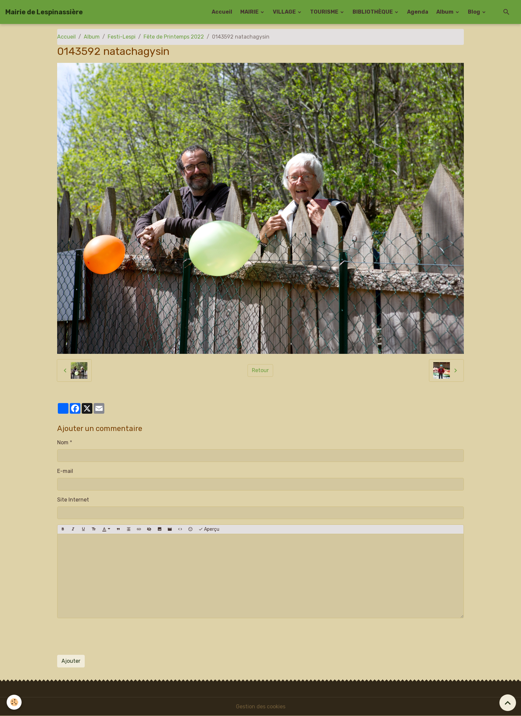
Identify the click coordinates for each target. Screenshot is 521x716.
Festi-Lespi (122, 37)
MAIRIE (250, 12)
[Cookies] (14, 702)
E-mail (65, 471)
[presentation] (107, 636)
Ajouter (70, 661)
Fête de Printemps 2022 (174, 37)
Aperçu (208, 529)
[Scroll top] (507, 702)
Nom (62, 442)
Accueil (222, 12)
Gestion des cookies (260, 706)
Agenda (417, 12)
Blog (474, 12)
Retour (260, 370)
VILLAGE (285, 12)
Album (445, 12)
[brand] (44, 12)
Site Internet (73, 500)
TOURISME (324, 12)
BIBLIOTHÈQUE (373, 12)
